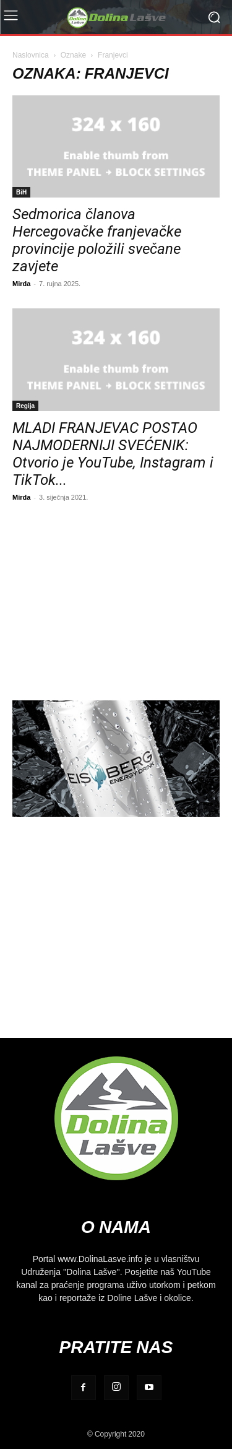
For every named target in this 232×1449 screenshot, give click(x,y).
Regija (25, 405)
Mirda (21, 283)
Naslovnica (30, 55)
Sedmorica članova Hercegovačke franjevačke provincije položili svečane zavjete (96, 240)
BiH (21, 192)
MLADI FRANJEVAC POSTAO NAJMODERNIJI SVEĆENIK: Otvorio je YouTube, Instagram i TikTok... (112, 454)
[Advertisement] (116, 599)
